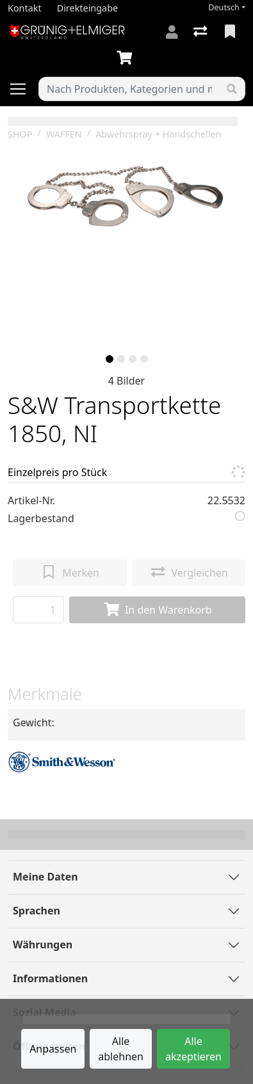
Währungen (42, 944)
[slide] (109, 359)
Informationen (50, 978)
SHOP (20, 134)
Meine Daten (45, 877)
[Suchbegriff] (129, 89)
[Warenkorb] (126, 58)
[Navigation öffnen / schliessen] (23, 89)
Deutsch (224, 7)
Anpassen (52, 1049)
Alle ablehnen (120, 1049)
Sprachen (36, 911)
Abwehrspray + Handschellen (158, 134)
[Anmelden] (172, 32)
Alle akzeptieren (193, 1049)
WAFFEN (64, 134)
